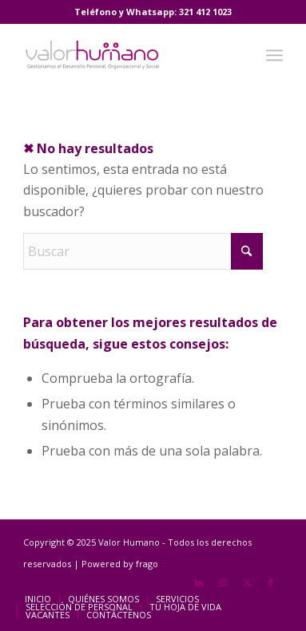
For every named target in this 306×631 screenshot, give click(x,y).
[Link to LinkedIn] (199, 582)
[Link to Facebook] (271, 582)
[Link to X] (247, 582)
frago (147, 564)
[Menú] (274, 55)
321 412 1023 (205, 12)
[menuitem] (274, 55)
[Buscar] (143, 251)
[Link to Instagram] (223, 582)
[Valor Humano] (127, 55)
